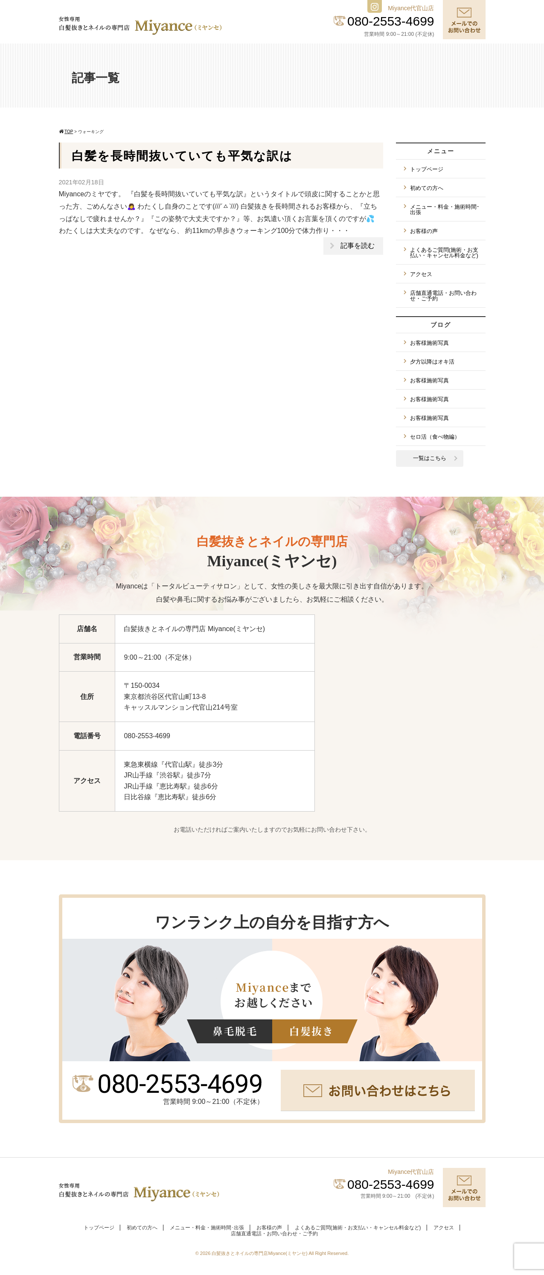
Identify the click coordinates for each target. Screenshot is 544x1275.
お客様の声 (424, 231)
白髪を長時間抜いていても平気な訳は (182, 156)
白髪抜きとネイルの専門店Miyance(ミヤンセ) (260, 1253)
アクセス (421, 274)
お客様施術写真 (429, 343)
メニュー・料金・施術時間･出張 (445, 209)
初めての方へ (426, 188)
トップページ (426, 169)
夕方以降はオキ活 (432, 361)
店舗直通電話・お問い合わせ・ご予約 (443, 296)
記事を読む (357, 245)
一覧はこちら (429, 458)
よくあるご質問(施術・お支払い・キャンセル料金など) (444, 253)
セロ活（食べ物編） (435, 437)
